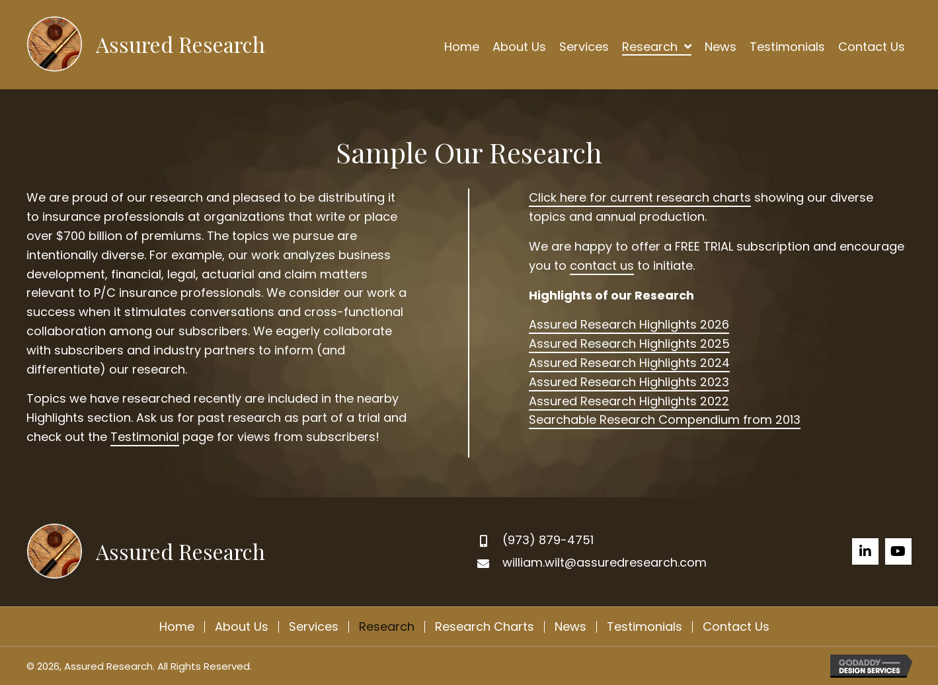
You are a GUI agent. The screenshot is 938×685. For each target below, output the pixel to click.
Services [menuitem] (313, 627)
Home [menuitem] (176, 627)
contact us (602, 265)
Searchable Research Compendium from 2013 (665, 419)
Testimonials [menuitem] (644, 627)
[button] (865, 551)
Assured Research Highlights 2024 (629, 362)
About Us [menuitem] (241, 627)
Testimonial (144, 436)
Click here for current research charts (640, 197)
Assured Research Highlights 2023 (629, 382)
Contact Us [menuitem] (736, 627)
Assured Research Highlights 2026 (629, 324)
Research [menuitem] (386, 627)
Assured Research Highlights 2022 (629, 401)
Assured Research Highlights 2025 (629, 343)
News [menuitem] (570, 627)
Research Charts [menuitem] (484, 627)
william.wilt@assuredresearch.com (604, 562)
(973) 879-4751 (548, 540)
